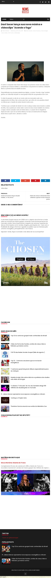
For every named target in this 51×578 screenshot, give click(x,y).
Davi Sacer (29, 31)
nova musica (36, 31)
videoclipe (17, 33)
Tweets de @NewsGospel (10, 538)
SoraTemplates (22, 570)
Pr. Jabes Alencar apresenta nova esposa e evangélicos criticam (23, 394)
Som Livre (10, 33)
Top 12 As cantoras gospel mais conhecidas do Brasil (29, 336)
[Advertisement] (25, 306)
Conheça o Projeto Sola (19, 398)
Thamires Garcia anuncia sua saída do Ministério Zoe (29, 406)
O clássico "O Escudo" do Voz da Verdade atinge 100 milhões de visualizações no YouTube (28, 387)
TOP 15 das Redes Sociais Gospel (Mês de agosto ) (28, 352)
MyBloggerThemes (34, 570)
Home (4, 19)
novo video (4, 33)
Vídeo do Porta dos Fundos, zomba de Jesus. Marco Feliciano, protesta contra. (28, 345)
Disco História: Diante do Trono (13, 463)
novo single (44, 31)
